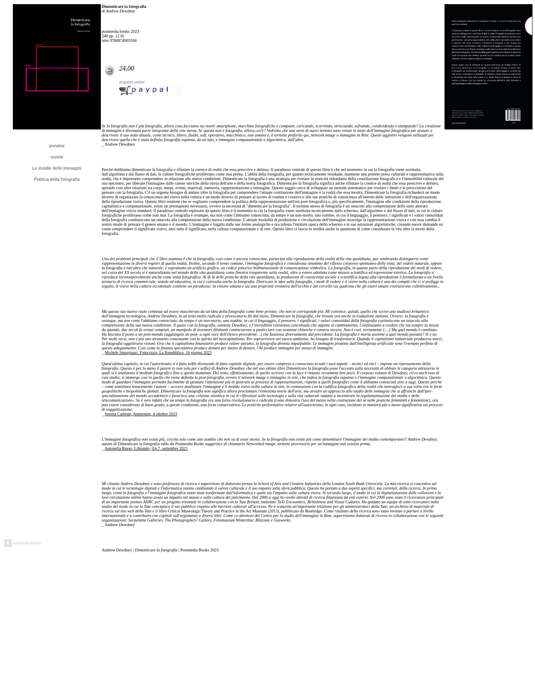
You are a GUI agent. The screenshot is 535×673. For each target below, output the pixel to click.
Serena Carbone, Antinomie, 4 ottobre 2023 (141, 414)
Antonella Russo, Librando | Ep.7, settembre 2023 (146, 448)
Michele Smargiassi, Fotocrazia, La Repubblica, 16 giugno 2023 (158, 352)
